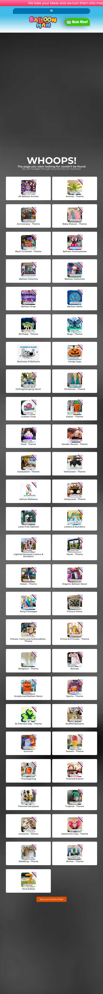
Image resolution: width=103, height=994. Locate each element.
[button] (51, 10)
